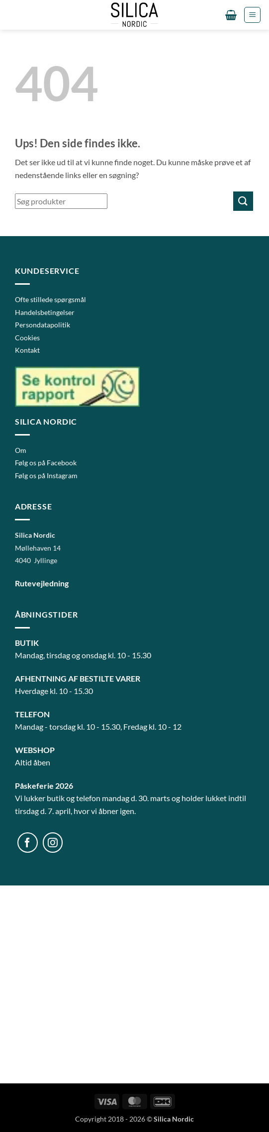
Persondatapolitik (42, 324)
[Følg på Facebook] (27, 842)
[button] (231, 15)
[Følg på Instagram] (53, 842)
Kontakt (27, 350)
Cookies (27, 337)
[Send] (243, 201)
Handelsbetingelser (45, 312)
